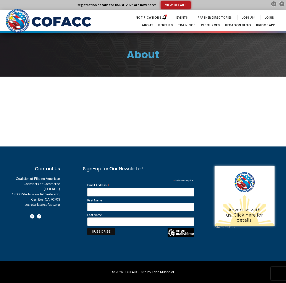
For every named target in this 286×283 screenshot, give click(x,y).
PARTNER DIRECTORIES (215, 17)
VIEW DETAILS (175, 5)
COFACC (132, 272)
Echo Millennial (163, 272)
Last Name (94, 215)
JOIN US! (248, 17)
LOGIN (269, 17)
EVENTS (182, 17)
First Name (94, 200)
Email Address (98, 185)
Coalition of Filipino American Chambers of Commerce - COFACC (49, 24)
